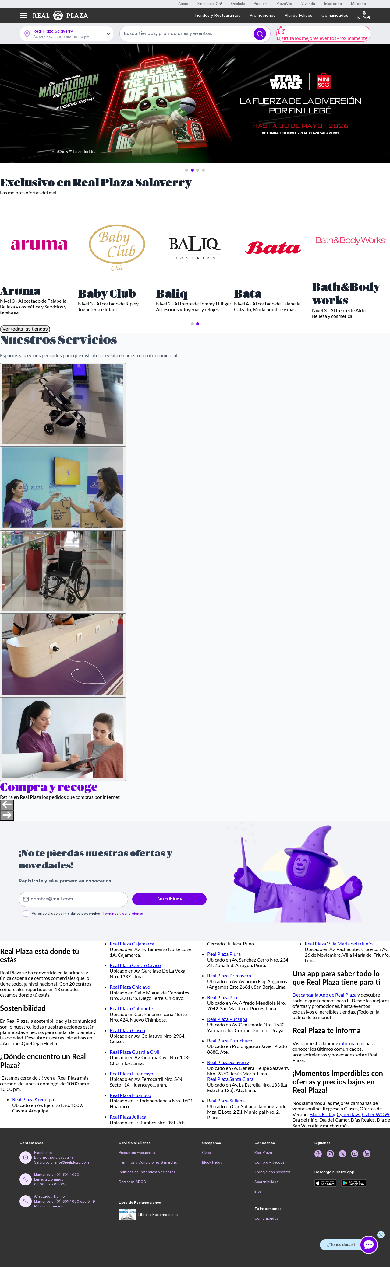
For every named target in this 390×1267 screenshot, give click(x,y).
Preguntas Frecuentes (137, 1152)
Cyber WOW (375, 1114)
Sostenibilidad (266, 1182)
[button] (186, 170)
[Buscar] (260, 34)
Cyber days (348, 1114)
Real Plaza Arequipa (33, 1099)
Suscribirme (169, 899)
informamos (351, 1043)
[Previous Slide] (10, 104)
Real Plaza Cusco (127, 1030)
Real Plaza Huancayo (131, 1073)
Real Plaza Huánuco (130, 1095)
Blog (258, 1191)
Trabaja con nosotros (272, 1172)
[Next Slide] (380, 104)
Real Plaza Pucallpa (227, 1019)
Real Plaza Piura (224, 954)
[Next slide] (7, 815)
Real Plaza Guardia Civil (134, 1052)
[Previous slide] (7, 805)
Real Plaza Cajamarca (132, 943)
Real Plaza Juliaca (128, 1116)
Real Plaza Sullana (226, 1100)
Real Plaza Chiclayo (130, 987)
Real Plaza (263, 1152)
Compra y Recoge (269, 1162)
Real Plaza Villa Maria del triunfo (339, 943)
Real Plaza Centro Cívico (135, 965)
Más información (48, 1206)
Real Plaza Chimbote (131, 1008)
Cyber (207, 1152)
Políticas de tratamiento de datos (147, 1172)
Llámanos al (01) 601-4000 (56, 1174)
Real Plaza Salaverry (228, 1062)
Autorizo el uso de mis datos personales (87, 913)
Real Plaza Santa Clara (230, 1079)
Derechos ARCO (132, 1182)
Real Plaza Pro (222, 997)
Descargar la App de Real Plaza (324, 994)
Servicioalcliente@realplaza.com (61, 1162)
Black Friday (322, 1114)
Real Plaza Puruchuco (229, 1040)
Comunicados (266, 1218)
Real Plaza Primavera (229, 975)
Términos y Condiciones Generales (148, 1162)
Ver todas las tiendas (25, 329)
